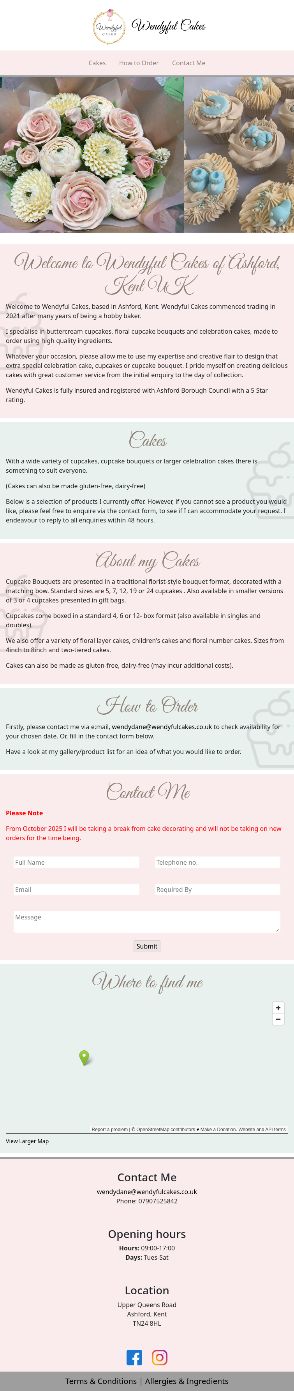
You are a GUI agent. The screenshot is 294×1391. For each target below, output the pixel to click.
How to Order (139, 63)
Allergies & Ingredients (187, 1381)
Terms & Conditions (101, 1381)
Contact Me (189, 63)
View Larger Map (27, 1141)
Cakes (97, 63)
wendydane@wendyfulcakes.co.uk (162, 726)
